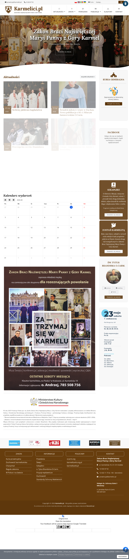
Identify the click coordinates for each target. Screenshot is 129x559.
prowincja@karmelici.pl (14, 2)
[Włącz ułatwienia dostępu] (125, 3)
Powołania (83, 10)
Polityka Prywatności (66, 554)
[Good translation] (59, 526)
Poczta (91, 2)
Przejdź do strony (113, 104)
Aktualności (58, 10)
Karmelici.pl (24, 10)
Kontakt (119, 10)
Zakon (71, 10)
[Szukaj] (121, 2)
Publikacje (95, 10)
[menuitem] (59, 9)
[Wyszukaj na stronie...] (106, 2)
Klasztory (108, 10)
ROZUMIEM (123, 557)
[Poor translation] (66, 526)
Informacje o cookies (82, 554)
